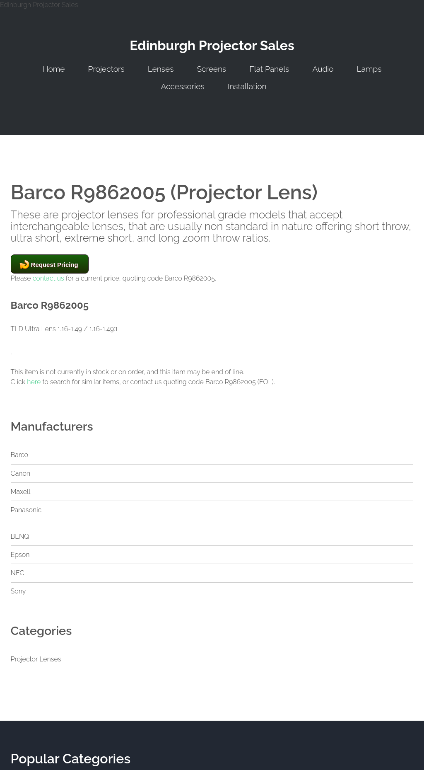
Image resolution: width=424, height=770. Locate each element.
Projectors (106, 68)
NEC (17, 573)
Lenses (161, 68)
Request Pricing (54, 264)
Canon (21, 473)
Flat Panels (269, 68)
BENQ (20, 536)
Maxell (21, 492)
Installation (247, 86)
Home (53, 68)
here (34, 382)
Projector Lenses (36, 659)
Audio (322, 68)
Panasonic (26, 510)
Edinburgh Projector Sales (212, 45)
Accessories (182, 86)
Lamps (369, 68)
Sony (18, 591)
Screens (211, 68)
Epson (20, 555)
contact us (48, 278)
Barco (19, 455)
